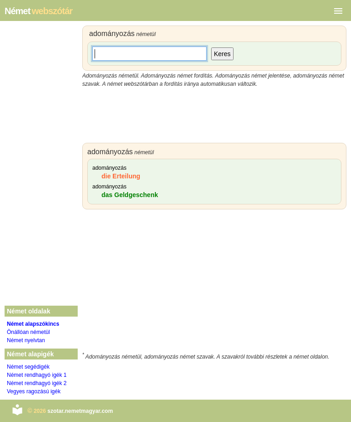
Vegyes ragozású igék (33, 391)
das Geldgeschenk (129, 194)
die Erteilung (120, 176)
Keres (222, 53)
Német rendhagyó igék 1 (37, 375)
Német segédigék (28, 367)
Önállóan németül (28, 332)
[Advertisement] (214, 115)
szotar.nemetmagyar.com (80, 411)
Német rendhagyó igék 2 (37, 383)
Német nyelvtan (26, 340)
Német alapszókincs (33, 324)
